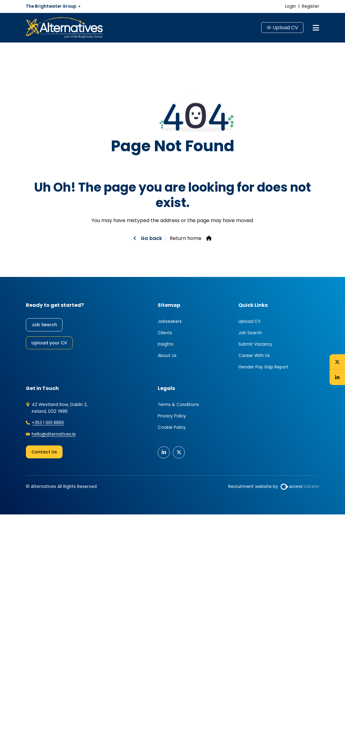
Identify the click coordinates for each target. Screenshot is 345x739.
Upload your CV (49, 343)
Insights (165, 344)
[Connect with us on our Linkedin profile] (337, 377)
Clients (165, 333)
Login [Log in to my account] (290, 6)
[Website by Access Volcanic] (300, 487)
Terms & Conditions (178, 405)
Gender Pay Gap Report (263, 367)
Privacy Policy (172, 416)
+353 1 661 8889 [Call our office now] (48, 423)
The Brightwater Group (51, 6)
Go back (151, 238)
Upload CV (285, 27)
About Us (167, 356)
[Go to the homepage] (64, 27)
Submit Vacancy (255, 344)
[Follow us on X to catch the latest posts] (337, 361)
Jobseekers (170, 321)
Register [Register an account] (310, 6)
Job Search (44, 325)
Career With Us (254, 356)
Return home (185, 238)
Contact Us (44, 452)
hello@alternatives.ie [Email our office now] (54, 434)
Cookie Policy (172, 427)
